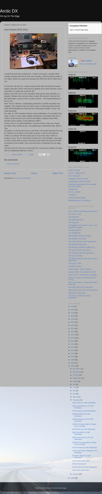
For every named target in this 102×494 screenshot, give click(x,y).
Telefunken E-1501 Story (77, 293)
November (77, 372)
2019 (73, 328)
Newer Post (10, 173)
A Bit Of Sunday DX (79, 464)
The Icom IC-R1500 (75, 256)
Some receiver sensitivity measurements (82, 211)
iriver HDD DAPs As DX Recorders (80, 287)
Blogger (63, 488)
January (76, 474)
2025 (73, 310)
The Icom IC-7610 (74, 214)
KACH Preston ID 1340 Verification (84, 447)
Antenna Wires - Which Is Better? (80, 269)
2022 (73, 319)
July (74, 384)
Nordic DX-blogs (74, 170)
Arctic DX (9, 11)
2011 (73, 353)
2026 (73, 306)
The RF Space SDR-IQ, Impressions (81, 253)
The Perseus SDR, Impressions (79, 250)
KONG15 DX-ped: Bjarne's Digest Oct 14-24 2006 (84, 425)
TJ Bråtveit (72, 195)
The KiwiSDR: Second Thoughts (79, 236)
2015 (73, 341)
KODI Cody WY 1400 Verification (84, 403)
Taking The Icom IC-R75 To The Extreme (82, 290)
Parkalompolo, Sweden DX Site (79, 181)
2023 (73, 316)
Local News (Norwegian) (77, 198)
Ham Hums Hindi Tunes (80, 470)
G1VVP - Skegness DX (76, 173)
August (75, 381)
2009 (73, 360)
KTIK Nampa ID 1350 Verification (84, 411)
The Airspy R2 (73, 222)
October (76, 375)
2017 (73, 335)
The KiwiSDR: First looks (77, 239)
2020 (73, 325)
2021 (73, 322)
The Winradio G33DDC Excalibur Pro (81, 247)
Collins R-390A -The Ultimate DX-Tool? (82, 272)
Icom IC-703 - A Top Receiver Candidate (82, 275)
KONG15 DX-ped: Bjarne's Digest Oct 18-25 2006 (84, 443)
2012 (73, 350)
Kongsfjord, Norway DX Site (78, 179)
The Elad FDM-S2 (74, 230)
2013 (73, 347)
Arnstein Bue (72, 189)
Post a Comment (13, 164)
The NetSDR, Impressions (77, 244)
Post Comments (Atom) (22, 178)
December (77, 369)
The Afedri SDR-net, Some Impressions (82, 241)
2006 (73, 478)
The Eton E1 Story (74, 266)
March (75, 397)
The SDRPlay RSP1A (76, 220)
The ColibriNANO (74, 233)
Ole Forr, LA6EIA (74, 192)
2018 (73, 331)
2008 (73, 363)
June (75, 387)
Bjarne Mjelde (86, 61)
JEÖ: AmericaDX (74, 176)
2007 (73, 366)
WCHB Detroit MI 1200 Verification (84, 467)
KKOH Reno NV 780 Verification (83, 429)
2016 (73, 338)
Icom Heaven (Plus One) (81, 461)
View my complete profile (88, 64)
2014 (73, 344)
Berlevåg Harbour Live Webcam (79, 200)
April (74, 394)
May (74, 390)
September (77, 378)
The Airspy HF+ (73, 217)
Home (34, 173)
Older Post (57, 173)
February (76, 400)
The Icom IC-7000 (74, 263)
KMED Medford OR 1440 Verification (81, 415)
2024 (73, 313)
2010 (73, 356)
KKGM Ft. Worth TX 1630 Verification (81, 457)
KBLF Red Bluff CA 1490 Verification (81, 433)
